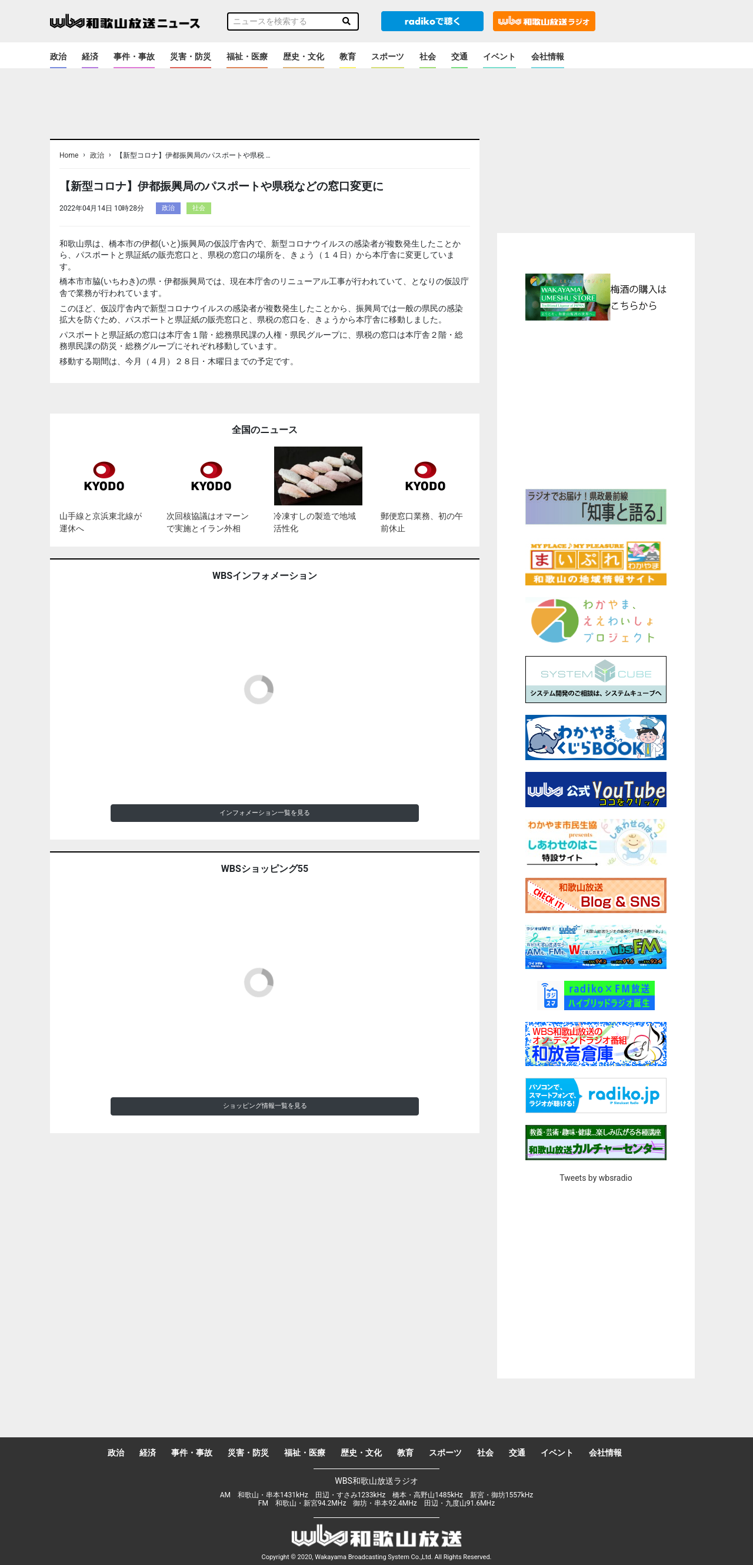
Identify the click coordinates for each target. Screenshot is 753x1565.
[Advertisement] (596, 403)
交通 (459, 56)
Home (68, 155)
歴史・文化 (303, 56)
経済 (90, 56)
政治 (58, 56)
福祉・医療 (247, 56)
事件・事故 (134, 56)
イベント (499, 56)
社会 (427, 56)
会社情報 (547, 56)
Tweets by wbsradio (595, 1178)
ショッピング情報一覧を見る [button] (265, 1106)
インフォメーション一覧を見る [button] (264, 813)
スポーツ (387, 56)
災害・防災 (190, 56)
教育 (347, 56)
